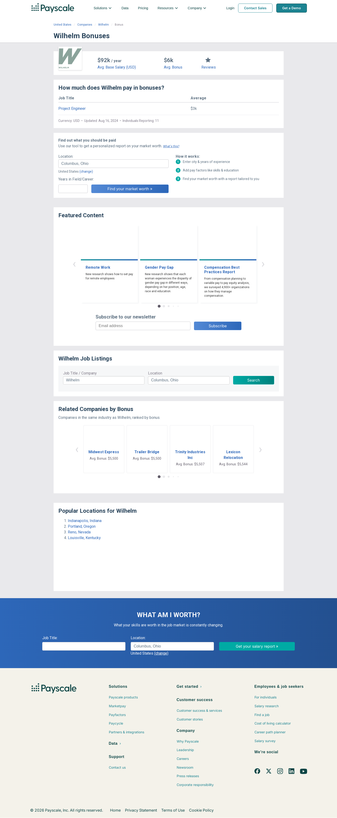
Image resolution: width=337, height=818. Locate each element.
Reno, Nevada (79, 532)
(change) (86, 171)
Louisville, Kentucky (84, 538)
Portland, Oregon (82, 526)
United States (62, 24)
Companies (84, 24)
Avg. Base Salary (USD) (116, 67)
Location (155, 373)
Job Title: (50, 638)
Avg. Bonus (173, 67)
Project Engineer (72, 108)
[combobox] (113, 163)
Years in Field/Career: (76, 179)
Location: (65, 156)
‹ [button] (74, 263)
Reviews (208, 67)
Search (253, 380)
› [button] (263, 263)
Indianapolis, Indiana (85, 520)
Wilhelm (103, 24)
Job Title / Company (80, 373)
